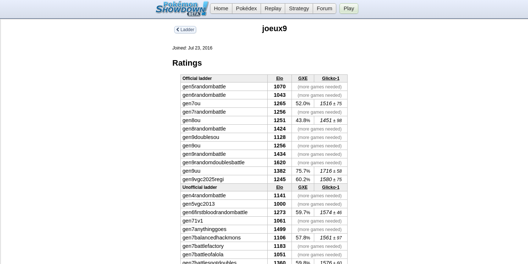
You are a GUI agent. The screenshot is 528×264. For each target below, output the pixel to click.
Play (349, 8)
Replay (273, 8)
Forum (324, 8)
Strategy (299, 8)
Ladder (185, 29)
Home (219, 8)
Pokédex (246, 8)
